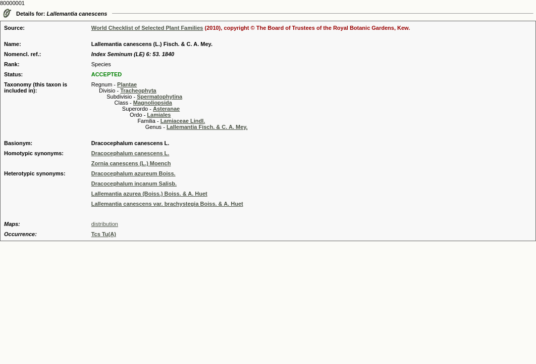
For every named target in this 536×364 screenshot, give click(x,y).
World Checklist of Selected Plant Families (147, 28)
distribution (104, 224)
